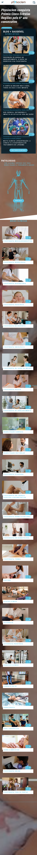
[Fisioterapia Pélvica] (16, 382)
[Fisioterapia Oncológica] (16, 339)
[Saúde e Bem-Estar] (16, 742)
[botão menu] (6, 2)
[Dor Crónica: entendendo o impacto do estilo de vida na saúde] (18, 99)
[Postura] (16, 573)
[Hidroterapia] (16, 700)
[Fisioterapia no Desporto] (16, 318)
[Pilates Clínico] (16, 594)
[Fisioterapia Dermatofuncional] (16, 509)
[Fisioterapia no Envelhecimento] (16, 403)
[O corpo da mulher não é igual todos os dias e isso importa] (18, 73)
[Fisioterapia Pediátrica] (16, 297)
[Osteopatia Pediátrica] (16, 636)
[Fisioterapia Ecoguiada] (16, 466)
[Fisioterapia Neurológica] (16, 255)
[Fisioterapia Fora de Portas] (16, 784)
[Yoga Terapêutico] (16, 721)
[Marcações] (34, 2)
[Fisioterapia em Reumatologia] (16, 530)
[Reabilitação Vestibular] (16, 445)
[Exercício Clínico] (16, 657)
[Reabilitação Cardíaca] (16, 424)
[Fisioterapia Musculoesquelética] (16, 233)
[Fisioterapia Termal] (16, 551)
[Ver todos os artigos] (18, 150)
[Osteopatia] (16, 615)
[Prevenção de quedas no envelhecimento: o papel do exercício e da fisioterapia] (18, 44)
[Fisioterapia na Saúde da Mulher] (16, 360)
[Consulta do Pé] (16, 679)
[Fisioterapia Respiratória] (16, 276)
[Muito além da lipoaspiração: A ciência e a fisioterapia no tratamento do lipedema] (18, 126)
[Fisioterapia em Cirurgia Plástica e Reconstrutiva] (16, 488)
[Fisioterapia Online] (16, 763)
